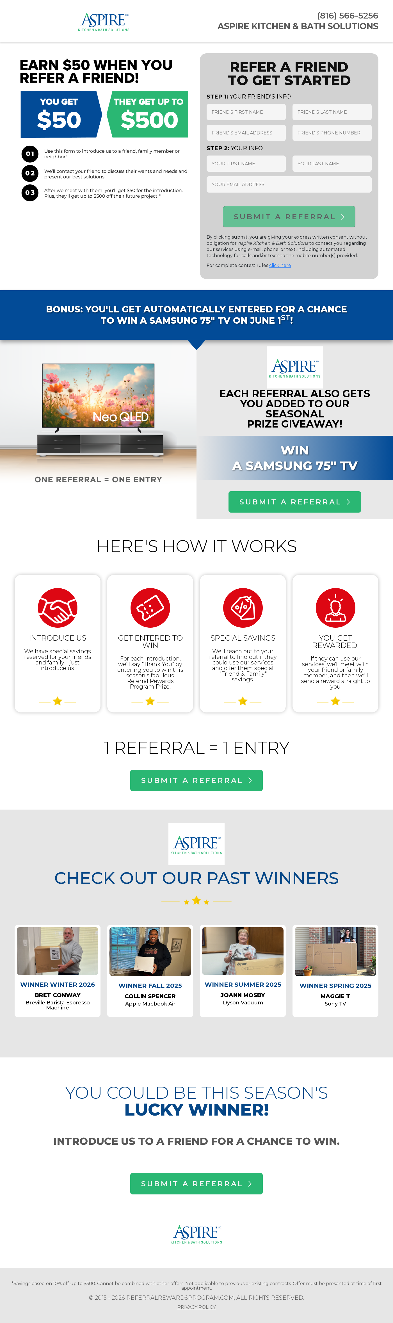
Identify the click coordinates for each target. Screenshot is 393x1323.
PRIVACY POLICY (196, 1307)
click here (280, 265)
